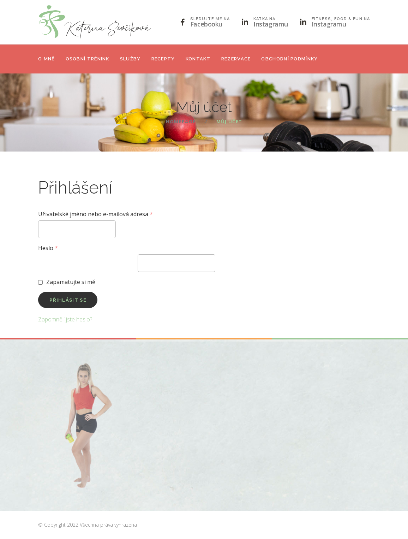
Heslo (48, 248)
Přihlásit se (67, 300)
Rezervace (236, 58)
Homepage (181, 121)
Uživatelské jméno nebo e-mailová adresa (95, 214)
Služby (130, 58)
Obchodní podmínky (289, 58)
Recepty (163, 58)
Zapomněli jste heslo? (65, 319)
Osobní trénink (87, 58)
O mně (46, 58)
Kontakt (198, 58)
